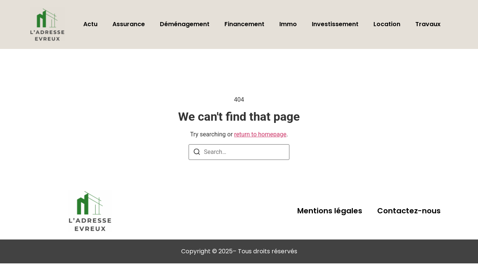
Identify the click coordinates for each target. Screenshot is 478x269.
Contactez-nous (409, 210)
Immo (288, 24)
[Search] (197, 153)
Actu (90, 24)
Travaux (428, 24)
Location (386, 24)
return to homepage (260, 134)
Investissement (335, 24)
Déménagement (184, 24)
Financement (244, 24)
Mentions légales (329, 210)
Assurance (128, 24)
